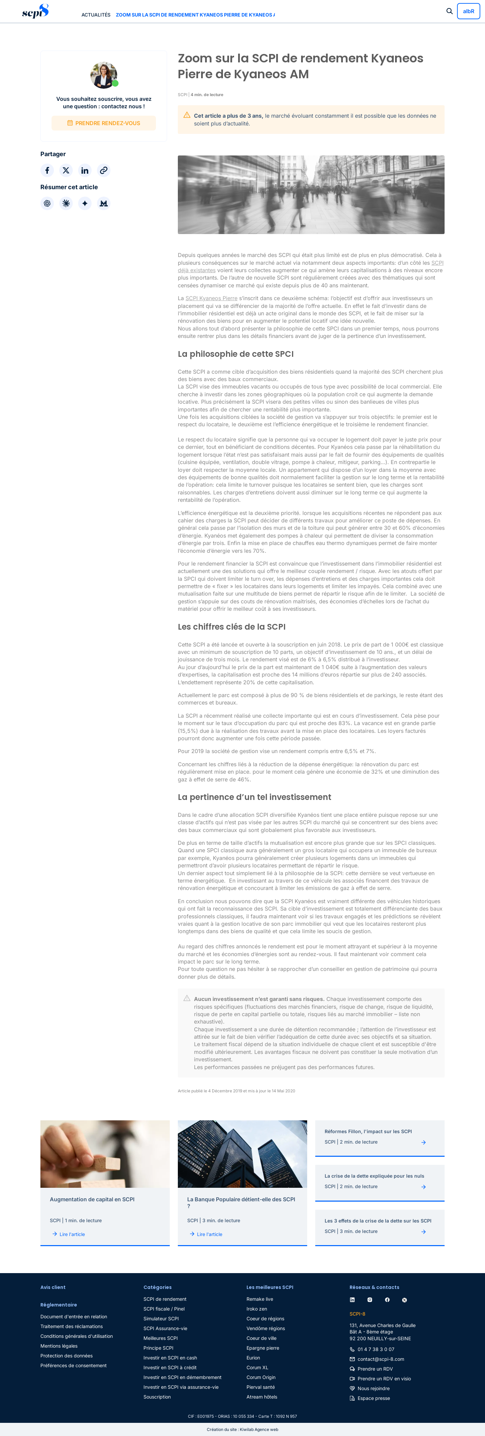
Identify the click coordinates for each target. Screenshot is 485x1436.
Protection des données (66, 1355)
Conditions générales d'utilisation (76, 1336)
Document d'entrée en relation (73, 1316)
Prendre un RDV (375, 1369)
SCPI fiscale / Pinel (164, 1309)
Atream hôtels (262, 1397)
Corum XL (257, 1367)
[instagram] (371, 1299)
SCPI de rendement (165, 1299)
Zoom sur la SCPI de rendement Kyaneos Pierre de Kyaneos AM (195, 15)
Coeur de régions (265, 1318)
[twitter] (406, 1299)
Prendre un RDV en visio (384, 1378)
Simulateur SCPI (161, 1318)
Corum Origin (261, 1377)
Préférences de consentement (73, 1365)
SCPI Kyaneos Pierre (211, 298)
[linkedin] (354, 1299)
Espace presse (374, 1398)
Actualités (96, 15)
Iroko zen (257, 1309)
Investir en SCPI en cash (170, 1357)
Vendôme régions (266, 1328)
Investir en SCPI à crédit (170, 1367)
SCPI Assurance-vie (165, 1328)
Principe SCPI (158, 1348)
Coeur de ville (262, 1338)
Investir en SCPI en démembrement (182, 1377)
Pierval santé (261, 1387)
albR (468, 11)
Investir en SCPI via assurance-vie (181, 1387)
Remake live (260, 1299)
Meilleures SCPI (160, 1338)
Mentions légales (58, 1346)
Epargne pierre (263, 1348)
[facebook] (389, 1299)
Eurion (253, 1357)
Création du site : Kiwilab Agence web (242, 1429)
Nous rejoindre (374, 1388)
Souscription (157, 1397)
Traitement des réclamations (71, 1326)
